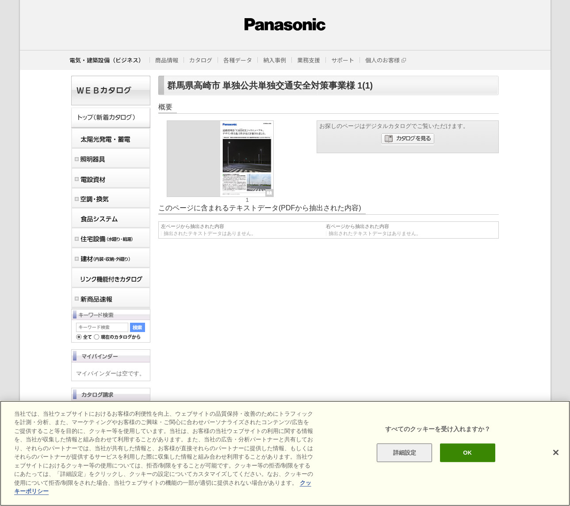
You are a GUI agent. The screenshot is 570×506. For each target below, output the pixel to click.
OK (467, 452)
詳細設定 (405, 452)
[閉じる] (556, 452)
